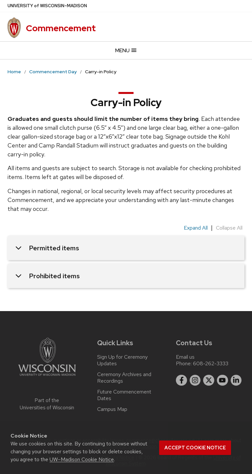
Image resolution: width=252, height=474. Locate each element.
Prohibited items (48, 276)
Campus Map (112, 409)
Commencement (61, 28)
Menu (126, 50)
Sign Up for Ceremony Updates (122, 360)
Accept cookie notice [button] (195, 447)
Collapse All (229, 227)
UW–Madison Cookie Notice (82, 459)
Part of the (47, 404)
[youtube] (222, 380)
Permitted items (47, 248)
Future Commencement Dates (124, 395)
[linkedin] (236, 380)
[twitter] (208, 380)
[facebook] (181, 380)
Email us (185, 356)
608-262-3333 (210, 363)
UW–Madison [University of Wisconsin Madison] (47, 6)
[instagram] (195, 380)
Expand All (196, 227)
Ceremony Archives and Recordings (124, 377)
